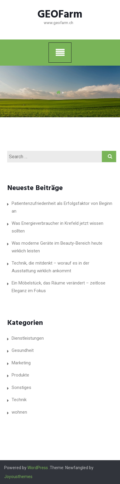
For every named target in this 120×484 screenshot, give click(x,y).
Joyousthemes (18, 476)
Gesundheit (23, 350)
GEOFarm (60, 14)
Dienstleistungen (28, 338)
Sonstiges (21, 387)
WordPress (37, 467)
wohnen (19, 412)
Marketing (21, 363)
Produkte (20, 375)
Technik (19, 399)
